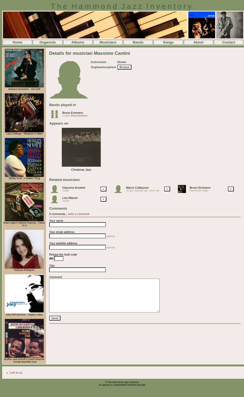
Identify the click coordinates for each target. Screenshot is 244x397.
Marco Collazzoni (137, 187)
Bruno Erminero (72, 112)
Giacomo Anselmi (73, 187)
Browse (125, 67)
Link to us (16, 372)
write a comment (78, 214)
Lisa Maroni (70, 197)
